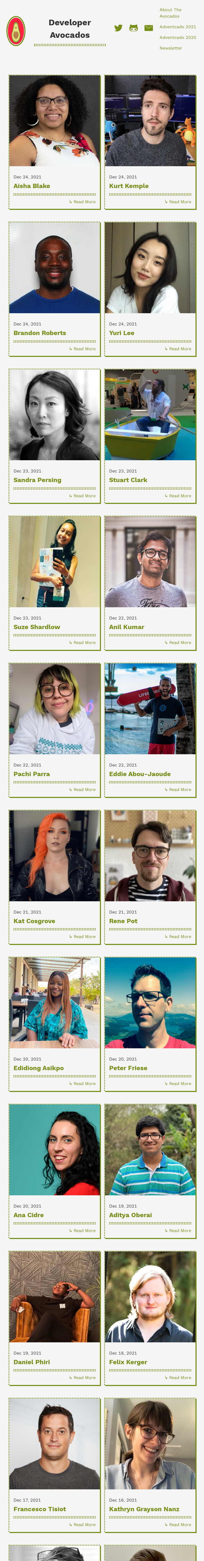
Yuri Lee (121, 332)
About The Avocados (170, 12)
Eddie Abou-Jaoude (140, 774)
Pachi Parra (32, 774)
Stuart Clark (128, 479)
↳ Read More (82, 202)
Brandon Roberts (40, 332)
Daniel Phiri (32, 1362)
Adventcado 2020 (178, 37)
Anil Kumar (126, 626)
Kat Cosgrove (34, 921)
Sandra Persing (37, 479)
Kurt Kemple (129, 185)
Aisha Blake (32, 185)
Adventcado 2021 (178, 26)
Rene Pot (123, 921)
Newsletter (171, 48)
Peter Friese (128, 1068)
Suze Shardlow (37, 626)
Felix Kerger (128, 1362)
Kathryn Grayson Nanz (144, 1509)
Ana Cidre (29, 1215)
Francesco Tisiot (40, 1509)
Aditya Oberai (130, 1215)
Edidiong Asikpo (39, 1068)
